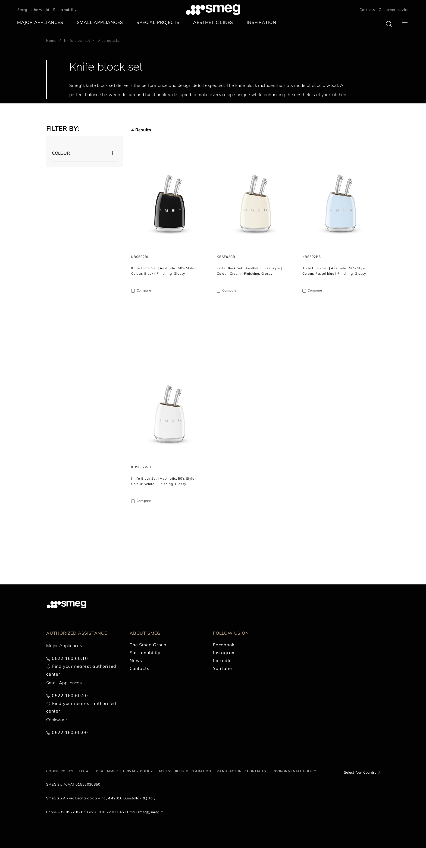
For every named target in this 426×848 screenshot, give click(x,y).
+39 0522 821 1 (72, 812)
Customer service (394, 9)
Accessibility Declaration (184, 771)
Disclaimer (107, 771)
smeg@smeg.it (150, 812)
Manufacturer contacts (241, 771)
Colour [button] (61, 153)
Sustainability (65, 9)
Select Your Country (360, 772)
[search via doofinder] (388, 24)
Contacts (367, 9)
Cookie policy (59, 771)
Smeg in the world (33, 9)
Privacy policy (138, 771)
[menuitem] (41, 22)
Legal (84, 771)
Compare (144, 290)
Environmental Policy (293, 771)
